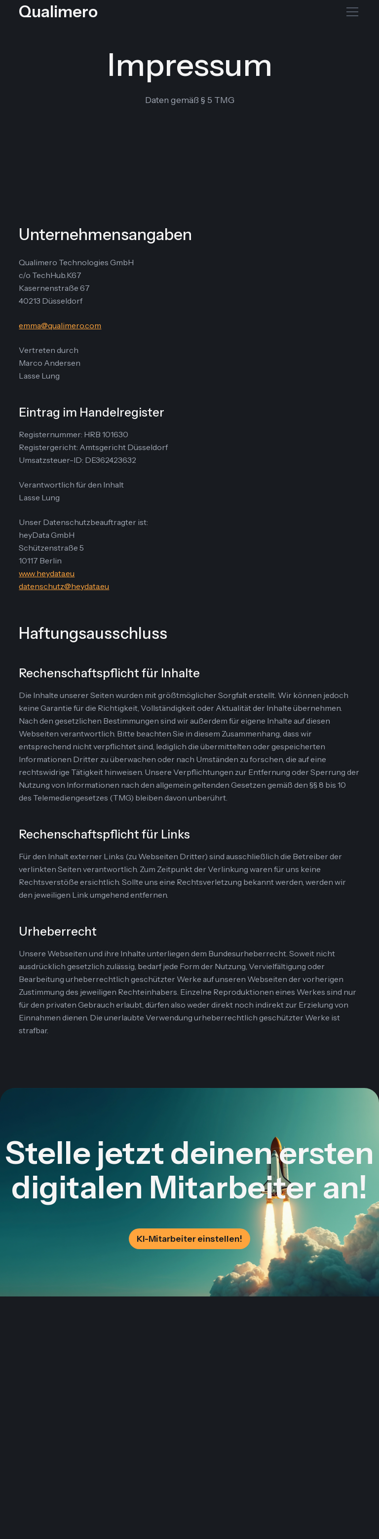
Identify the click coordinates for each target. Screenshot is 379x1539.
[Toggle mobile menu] (352, 12)
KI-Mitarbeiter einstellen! (189, 1238)
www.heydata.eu (47, 573)
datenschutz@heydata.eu (64, 586)
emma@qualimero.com (60, 325)
